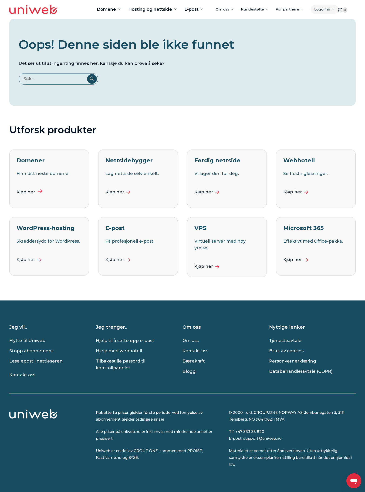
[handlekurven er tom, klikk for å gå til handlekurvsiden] (342, 10)
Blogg (189, 371)
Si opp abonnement (31, 350)
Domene (111, 9)
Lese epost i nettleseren (36, 361)
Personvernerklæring (292, 361)
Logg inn (326, 9)
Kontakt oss (22, 374)
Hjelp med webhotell (119, 350)
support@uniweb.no (262, 438)
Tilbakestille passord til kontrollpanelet (120, 364)
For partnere (291, 9)
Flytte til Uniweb (27, 340)
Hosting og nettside (154, 9)
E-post (195, 9)
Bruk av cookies (286, 350)
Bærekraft (193, 361)
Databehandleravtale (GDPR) (300, 371)
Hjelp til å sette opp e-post (125, 340)
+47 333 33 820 (249, 431)
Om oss (226, 9)
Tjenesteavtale (285, 340)
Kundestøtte (256, 9)
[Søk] (92, 79)
